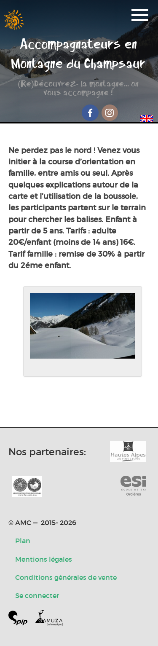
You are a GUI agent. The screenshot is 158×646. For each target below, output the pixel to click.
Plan (22, 540)
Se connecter (37, 595)
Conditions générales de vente (66, 577)
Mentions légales (43, 559)
